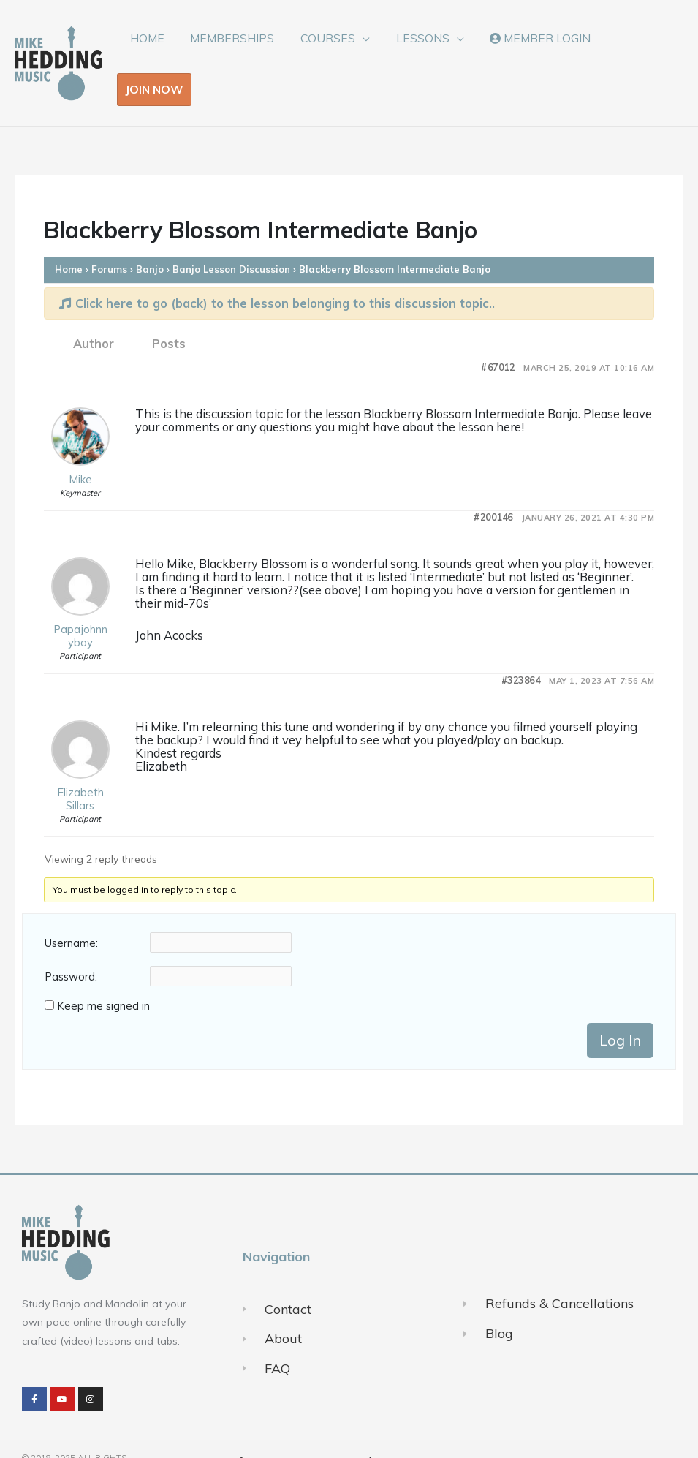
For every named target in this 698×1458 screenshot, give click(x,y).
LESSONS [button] (421, 49)
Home (69, 242)
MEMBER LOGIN (535, 49)
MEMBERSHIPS (237, 49)
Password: (71, 950)
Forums (109, 242)
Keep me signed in (103, 979)
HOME (155, 49)
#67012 (498, 340)
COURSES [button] (330, 49)
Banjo (150, 242)
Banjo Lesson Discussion (231, 242)
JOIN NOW (635, 49)
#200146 (493, 490)
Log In (620, 1014)
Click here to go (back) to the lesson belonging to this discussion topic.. (277, 276)
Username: (71, 916)
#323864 (521, 653)
